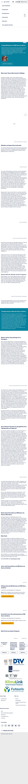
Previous (1, 644)
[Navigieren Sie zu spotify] (15, 725)
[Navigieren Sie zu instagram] (5, 725)
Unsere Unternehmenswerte (20, 705)
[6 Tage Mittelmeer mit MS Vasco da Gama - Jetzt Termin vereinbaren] (7, 64)
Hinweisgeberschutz (4, 716)
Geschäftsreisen (5, 13)
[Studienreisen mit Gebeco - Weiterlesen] (5, 652)
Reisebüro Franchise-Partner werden (20, 703)
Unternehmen (5, 17)
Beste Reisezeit (4, 698)
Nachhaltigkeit (18, 700)
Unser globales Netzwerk (7, 25)
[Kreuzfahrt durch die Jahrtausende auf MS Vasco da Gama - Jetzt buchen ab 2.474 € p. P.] (7, 623)
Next (25, 113)
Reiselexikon (3, 700)
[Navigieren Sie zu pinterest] (19, 725)
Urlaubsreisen (5, 9)
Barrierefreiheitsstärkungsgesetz (7, 713)
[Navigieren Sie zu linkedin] (12, 725)
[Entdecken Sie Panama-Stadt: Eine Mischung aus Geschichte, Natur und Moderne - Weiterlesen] (14, 652)
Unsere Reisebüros (6, 5)
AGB (2, 711)
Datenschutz (3, 714)
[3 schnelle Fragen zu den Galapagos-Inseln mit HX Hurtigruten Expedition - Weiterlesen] (23, 652)
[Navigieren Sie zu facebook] (2, 725)
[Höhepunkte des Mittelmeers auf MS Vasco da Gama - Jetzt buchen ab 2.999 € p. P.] (7, 596)
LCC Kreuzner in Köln (15, 558)
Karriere (16, 698)
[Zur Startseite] (14, 730)
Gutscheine (4, 21)
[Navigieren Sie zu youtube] (9, 725)
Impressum (3, 718)
